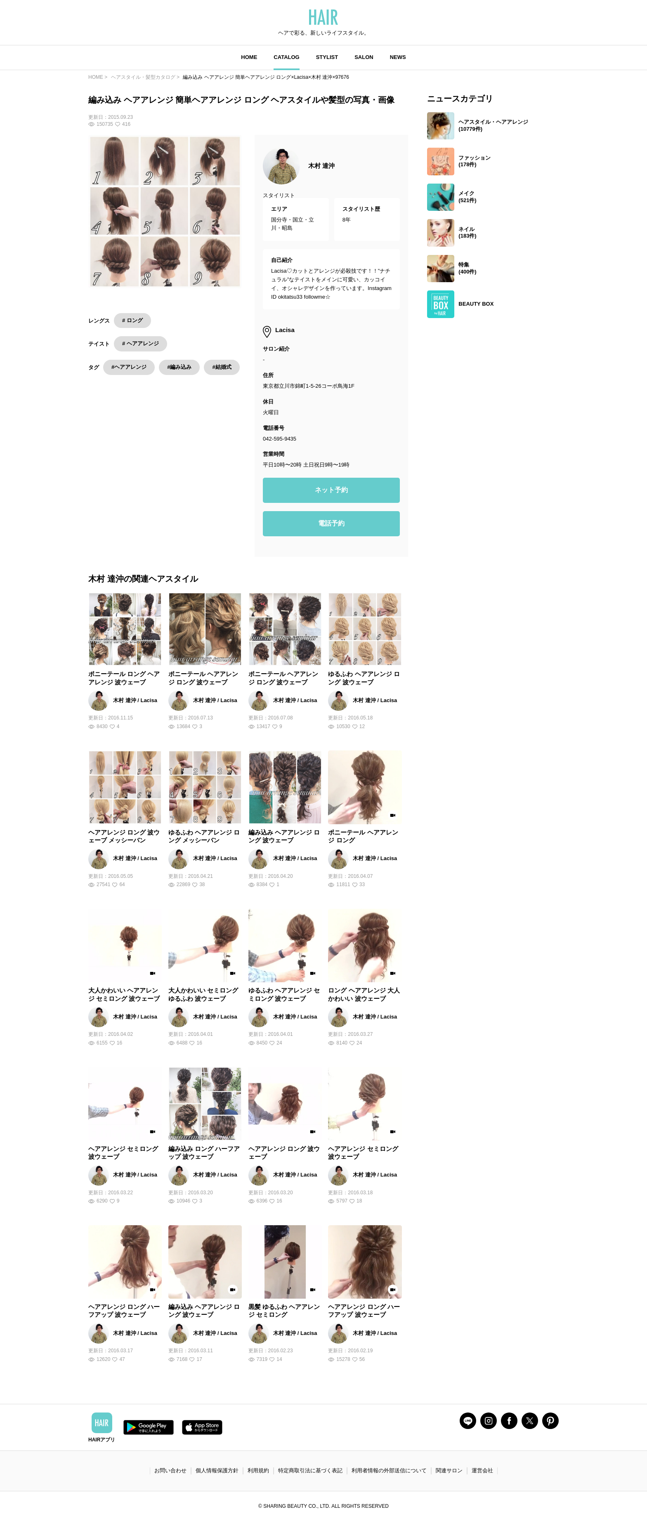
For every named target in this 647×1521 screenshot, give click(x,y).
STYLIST (327, 57)
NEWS (398, 57)
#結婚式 (221, 367)
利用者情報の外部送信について (389, 1470)
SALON (363, 57)
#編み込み (179, 367)
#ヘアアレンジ (128, 367)
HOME (249, 57)
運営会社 (482, 1470)
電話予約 (331, 523)
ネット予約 (331, 489)
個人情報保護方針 (217, 1470)
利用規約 (258, 1470)
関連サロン (449, 1470)
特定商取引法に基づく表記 (310, 1470)
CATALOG (286, 57)
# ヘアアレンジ (140, 343)
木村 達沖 (321, 165)
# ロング (132, 320)
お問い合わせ (170, 1470)
